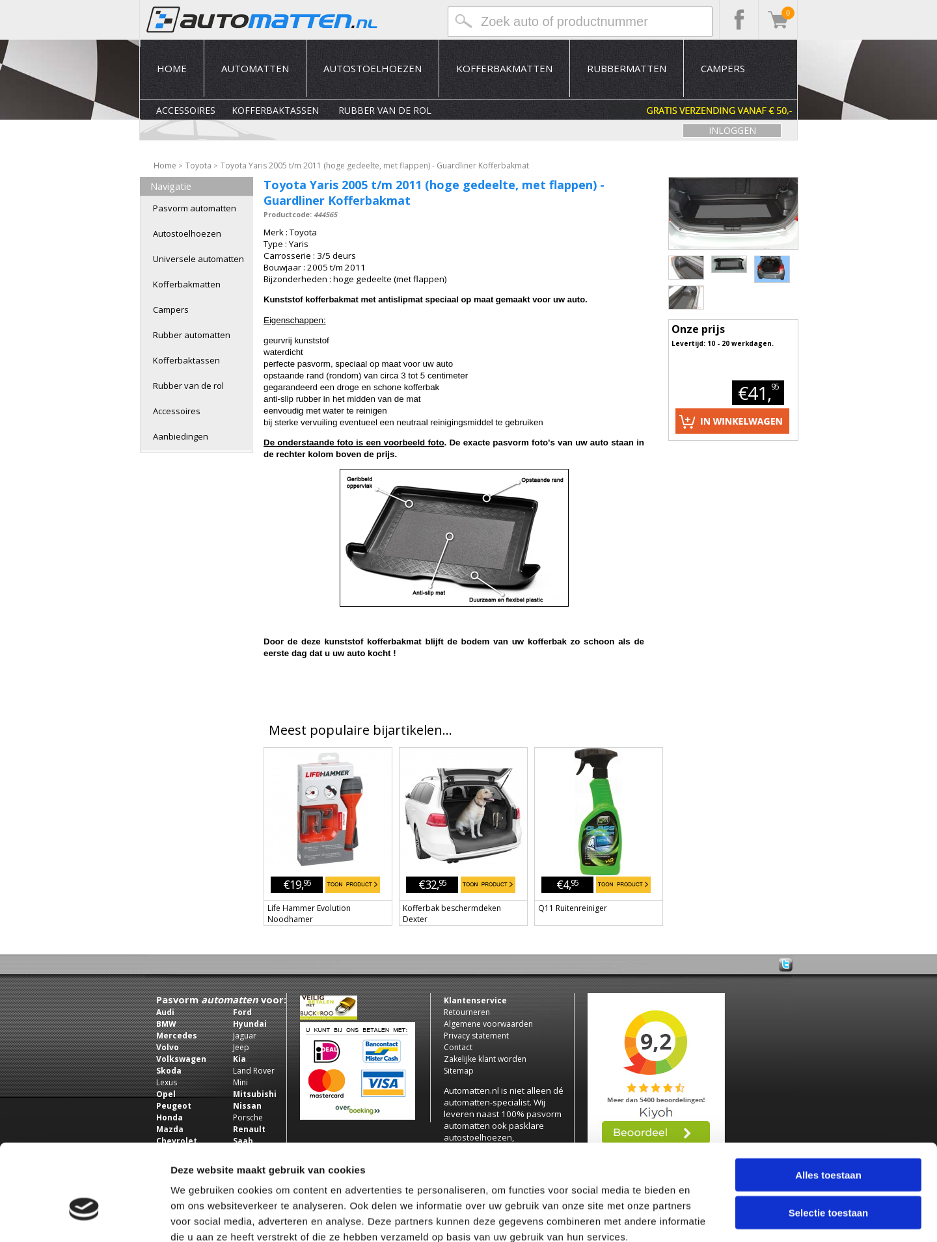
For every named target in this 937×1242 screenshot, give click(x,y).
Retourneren (467, 1012)
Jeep (241, 1047)
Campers (723, 68)
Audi (165, 1012)
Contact (458, 1047)
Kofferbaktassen (275, 110)
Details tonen (703, 1216)
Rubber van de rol (384, 110)
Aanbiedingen (180, 436)
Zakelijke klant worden (485, 1058)
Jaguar (244, 1035)
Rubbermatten (626, 68)
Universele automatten (198, 259)
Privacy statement (476, 1035)
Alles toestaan (828, 1101)
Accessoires (185, 110)
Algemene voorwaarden (488, 1023)
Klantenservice (475, 1000)
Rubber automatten (191, 335)
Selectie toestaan (829, 1140)
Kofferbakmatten (504, 68)
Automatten (255, 68)
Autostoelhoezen (372, 68)
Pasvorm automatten (194, 208)
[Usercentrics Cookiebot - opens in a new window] (84, 1216)
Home (172, 68)
